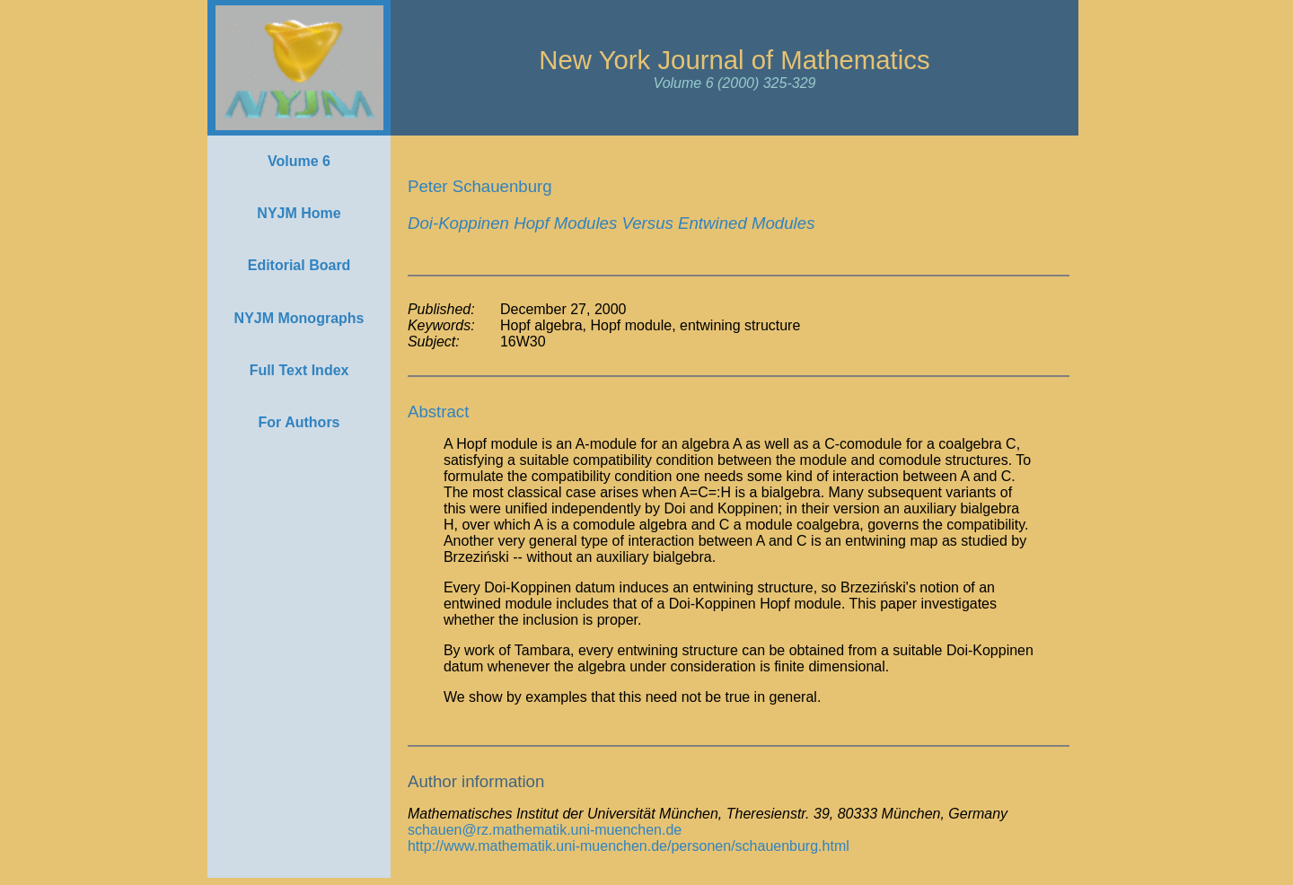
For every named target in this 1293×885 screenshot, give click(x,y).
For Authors (299, 422)
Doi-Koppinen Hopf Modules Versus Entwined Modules (611, 223)
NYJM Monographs (299, 318)
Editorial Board (299, 265)
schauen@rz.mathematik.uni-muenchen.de (545, 829)
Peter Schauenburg (480, 186)
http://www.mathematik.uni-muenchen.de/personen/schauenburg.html (628, 846)
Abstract (438, 411)
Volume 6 (299, 161)
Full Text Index (299, 370)
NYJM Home (298, 213)
